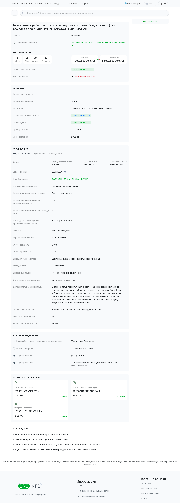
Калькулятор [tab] (55, 153)
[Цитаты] (153, 498)
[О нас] (93, 485)
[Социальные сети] (153, 488)
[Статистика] (153, 483)
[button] (163, 3)
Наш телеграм (133, 3)
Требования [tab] (39, 153)
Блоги (48, 3)
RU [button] (150, 3)
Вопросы (84, 3)
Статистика (71, 3)
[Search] (98, 13)
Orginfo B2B (27, 3)
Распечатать (150, 21)
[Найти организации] (30, 486)
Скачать (63, 396)
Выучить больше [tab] (21, 153)
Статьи (38, 3)
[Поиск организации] (153, 493)
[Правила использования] (93, 491)
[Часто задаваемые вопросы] (93, 496)
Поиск (15, 3)
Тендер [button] (59, 3)
